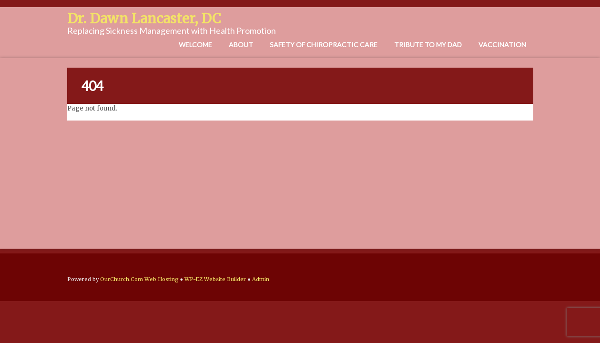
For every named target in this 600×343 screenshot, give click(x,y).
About (241, 45)
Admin (260, 279)
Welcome (195, 45)
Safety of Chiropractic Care (323, 45)
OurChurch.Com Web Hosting (139, 279)
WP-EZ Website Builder (215, 279)
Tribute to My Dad (428, 45)
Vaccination (502, 45)
